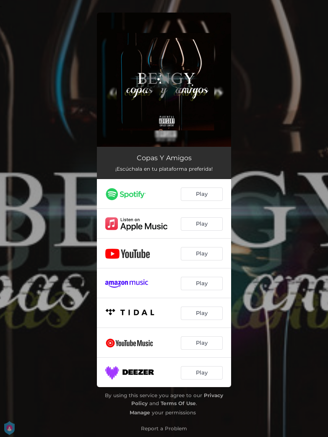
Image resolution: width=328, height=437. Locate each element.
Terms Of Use (178, 403)
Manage (140, 412)
